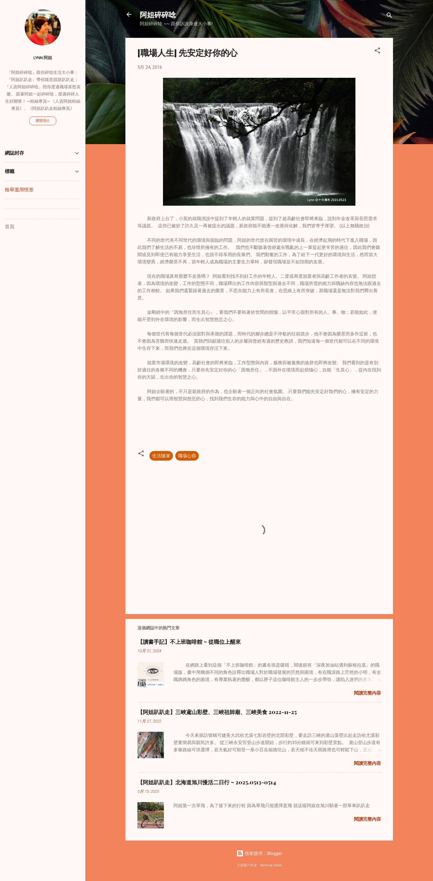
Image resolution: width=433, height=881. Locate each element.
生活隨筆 (161, 456)
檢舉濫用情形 (19, 189)
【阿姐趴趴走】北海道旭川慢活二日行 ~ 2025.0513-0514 (206, 782)
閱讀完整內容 (367, 693)
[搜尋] (389, 16)
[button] (377, 51)
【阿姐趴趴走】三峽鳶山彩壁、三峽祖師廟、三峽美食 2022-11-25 (217, 712)
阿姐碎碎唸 (158, 14)
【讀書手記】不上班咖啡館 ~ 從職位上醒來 (189, 641)
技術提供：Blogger (259, 853)
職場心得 (187, 456)
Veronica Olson (271, 865)
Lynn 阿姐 (42, 57)
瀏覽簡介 (42, 121)
